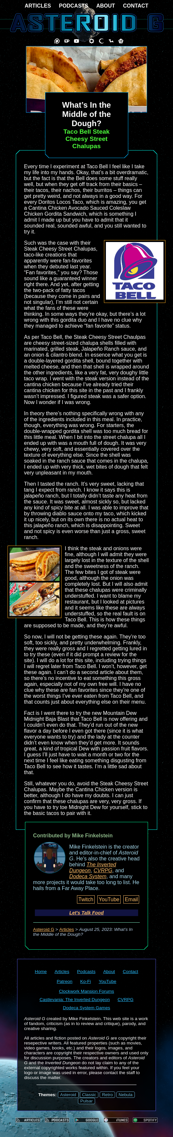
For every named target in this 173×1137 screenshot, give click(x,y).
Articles (66, 929)
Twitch (85, 899)
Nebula (126, 1094)
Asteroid (68, 1094)
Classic (89, 1094)
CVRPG (102, 870)
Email (131, 899)
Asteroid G (43, 929)
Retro (107, 1094)
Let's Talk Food (86, 912)
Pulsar (86, 1100)
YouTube (109, 899)
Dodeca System (88, 876)
